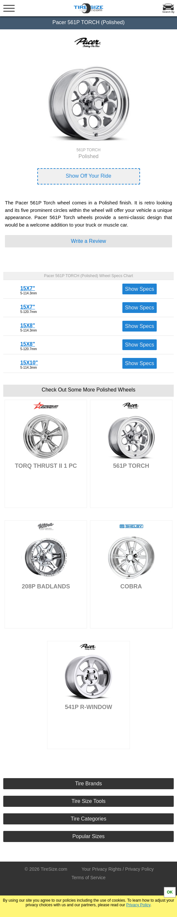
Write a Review (88, 241)
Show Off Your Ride (88, 176)
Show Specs (139, 289)
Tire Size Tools (88, 801)
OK (170, 892)
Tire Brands (88, 783)
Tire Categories (88, 818)
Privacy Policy (138, 905)
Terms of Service (88, 877)
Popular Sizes (88, 836)
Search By (168, 11)
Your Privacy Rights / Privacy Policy (117, 869)
